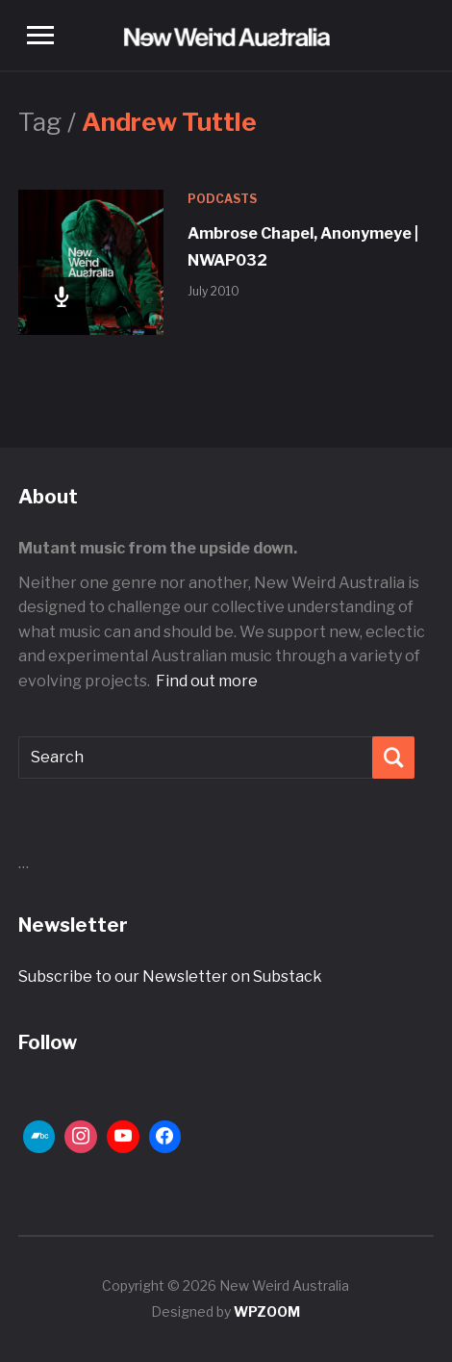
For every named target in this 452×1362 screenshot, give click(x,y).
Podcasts (222, 199)
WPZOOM (267, 1311)
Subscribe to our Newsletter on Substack (170, 976)
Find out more (207, 681)
